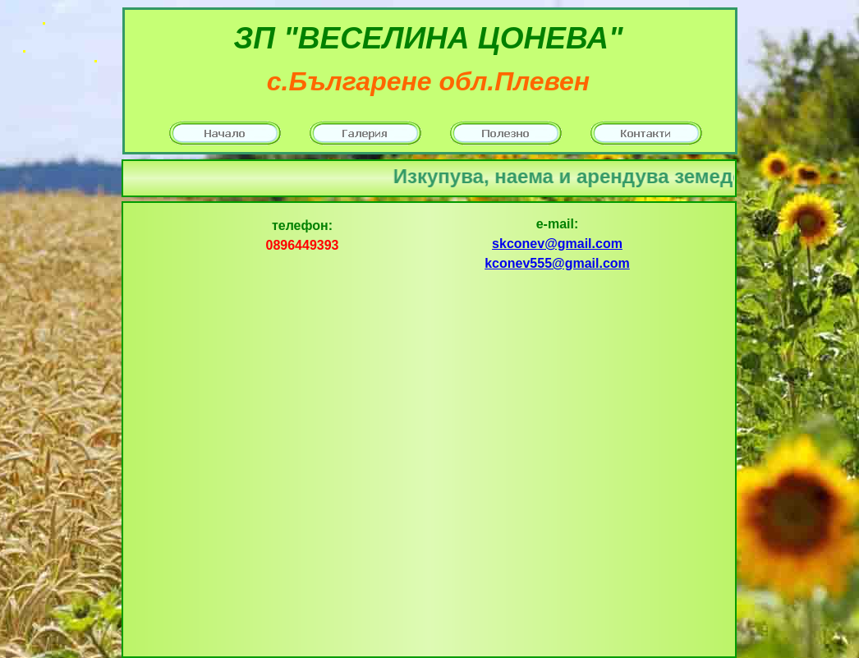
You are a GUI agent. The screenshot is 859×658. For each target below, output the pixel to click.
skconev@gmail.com (557, 244)
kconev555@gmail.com (557, 263)
